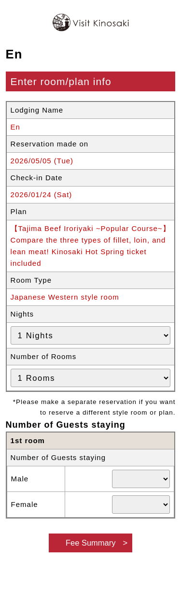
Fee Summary (91, 542)
